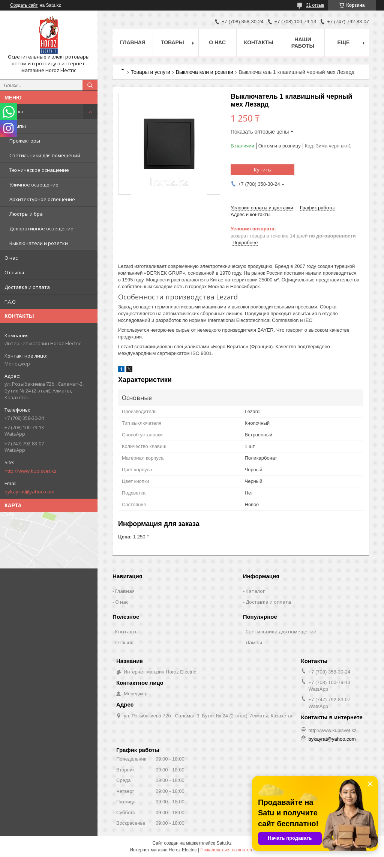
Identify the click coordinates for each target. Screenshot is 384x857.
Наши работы (302, 42)
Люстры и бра (26, 213)
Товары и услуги (150, 72)
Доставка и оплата (27, 287)
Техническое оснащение (39, 170)
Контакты (258, 42)
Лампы (17, 126)
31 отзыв (315, 5)
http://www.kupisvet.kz (30, 471)
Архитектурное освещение (42, 199)
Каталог (255, 591)
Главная (133, 42)
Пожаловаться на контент (227, 849)
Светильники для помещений (44, 155)
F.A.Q (10, 301)
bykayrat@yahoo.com (29, 491)
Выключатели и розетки (38, 243)
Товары (13, 111)
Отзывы (14, 272)
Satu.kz (223, 843)
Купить (262, 169)
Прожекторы (24, 140)
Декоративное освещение (41, 228)
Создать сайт (24, 5)
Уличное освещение (33, 184)
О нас (11, 257)
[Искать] (90, 85)
